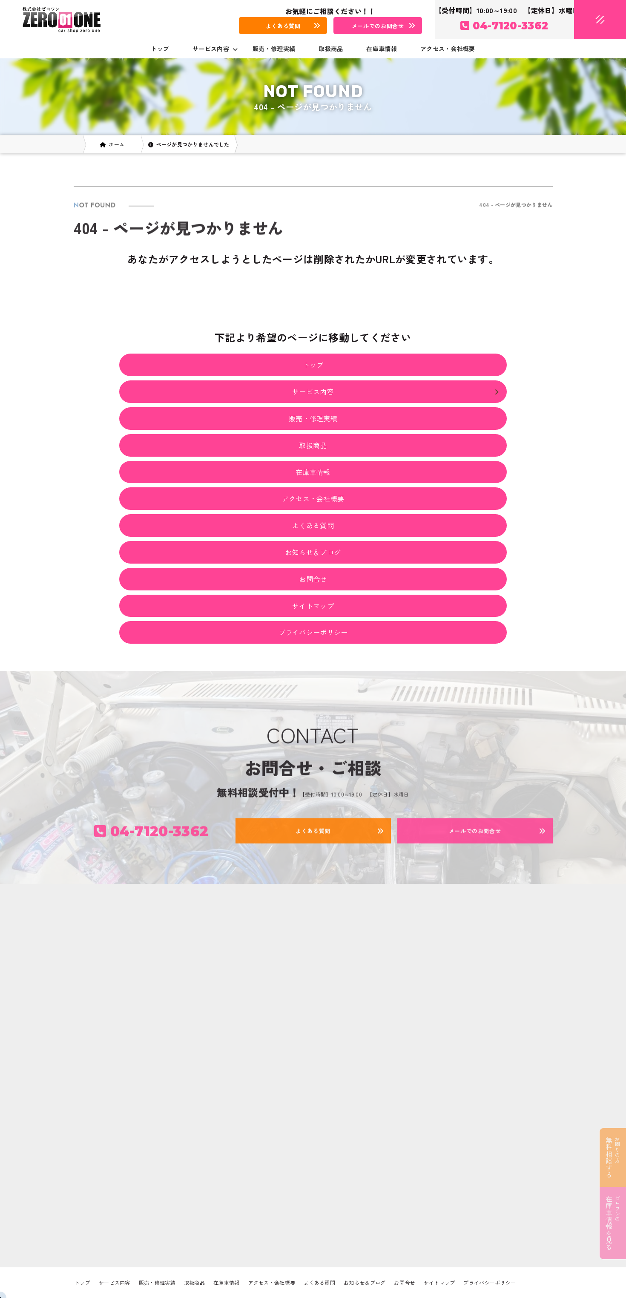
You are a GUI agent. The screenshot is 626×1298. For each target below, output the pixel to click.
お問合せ (313, 579)
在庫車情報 (381, 48)
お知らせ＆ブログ (313, 552)
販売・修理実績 (274, 48)
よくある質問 (313, 525)
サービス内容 (114, 1282)
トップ (160, 48)
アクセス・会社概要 (447, 48)
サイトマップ (313, 606)
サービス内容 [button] (215, 48)
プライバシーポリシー (313, 632)
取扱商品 (331, 48)
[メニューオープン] (587, 18)
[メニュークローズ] (590, 20)
